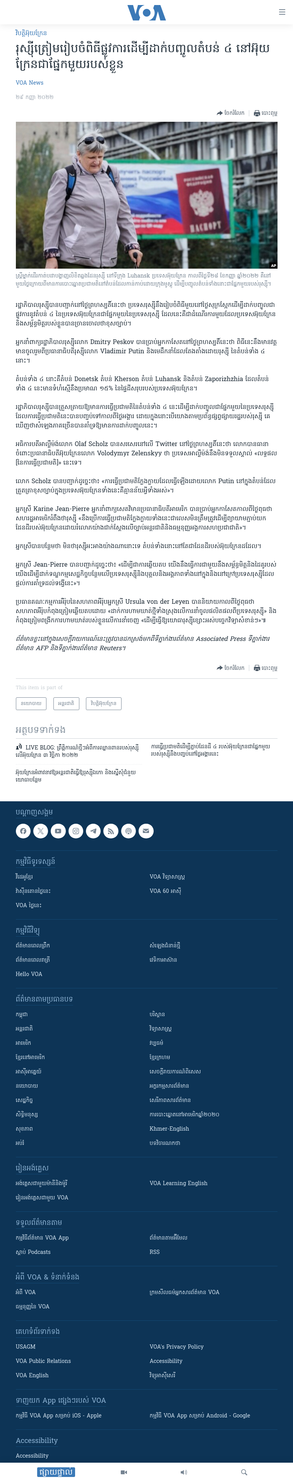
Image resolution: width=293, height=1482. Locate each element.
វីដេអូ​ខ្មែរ (24, 877)
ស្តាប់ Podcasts (33, 1253)
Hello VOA (29, 975)
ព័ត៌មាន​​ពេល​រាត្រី (33, 960)
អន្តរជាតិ (24, 1029)
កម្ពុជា (22, 1015)
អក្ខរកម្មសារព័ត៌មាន (169, 1086)
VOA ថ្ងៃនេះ (29, 906)
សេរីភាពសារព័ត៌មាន (170, 1101)
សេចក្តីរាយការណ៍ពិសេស (175, 1072)
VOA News (30, 83)
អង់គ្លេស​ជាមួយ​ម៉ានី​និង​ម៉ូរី (41, 1184)
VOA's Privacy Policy (177, 1347)
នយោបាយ (27, 1086)
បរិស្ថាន (157, 1015)
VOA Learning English (179, 1184)
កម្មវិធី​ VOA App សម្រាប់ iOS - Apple (59, 1416)
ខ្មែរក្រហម (160, 1058)
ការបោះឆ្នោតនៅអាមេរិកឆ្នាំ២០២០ (184, 1115)
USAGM (26, 1347)
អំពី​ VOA (26, 1293)
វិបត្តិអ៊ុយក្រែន (31, 33)
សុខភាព (24, 1129)
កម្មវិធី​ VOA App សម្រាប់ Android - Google (200, 1416)
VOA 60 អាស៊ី (166, 891)
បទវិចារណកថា (165, 1144)
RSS (155, 1253)
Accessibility (166, 1362)
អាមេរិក (23, 1043)
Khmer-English (169, 1129)
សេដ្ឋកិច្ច (24, 1101)
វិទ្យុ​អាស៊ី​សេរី (162, 1376)
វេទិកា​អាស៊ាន (163, 960)
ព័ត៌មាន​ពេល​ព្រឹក (33, 946)
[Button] (231, 113)
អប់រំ (20, 1144)
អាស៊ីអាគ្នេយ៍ (29, 1072)
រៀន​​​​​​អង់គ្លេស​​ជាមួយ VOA (42, 1198)
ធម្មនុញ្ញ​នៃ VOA (33, 1307)
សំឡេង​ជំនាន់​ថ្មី (165, 946)
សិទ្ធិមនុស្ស (27, 1115)
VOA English (32, 1376)
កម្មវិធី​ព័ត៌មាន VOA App (42, 1238)
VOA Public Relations (43, 1362)
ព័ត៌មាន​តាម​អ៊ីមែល (169, 1238)
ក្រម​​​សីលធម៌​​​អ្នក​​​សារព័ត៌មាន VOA (185, 1293)
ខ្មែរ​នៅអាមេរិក (30, 1058)
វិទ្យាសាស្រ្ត (161, 1029)
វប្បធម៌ (156, 1043)
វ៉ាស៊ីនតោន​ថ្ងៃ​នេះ (33, 891)
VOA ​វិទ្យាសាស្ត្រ (167, 877)
